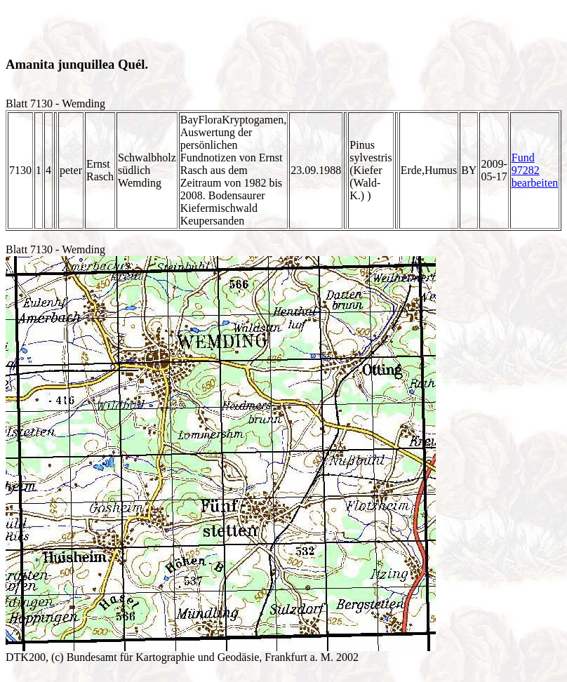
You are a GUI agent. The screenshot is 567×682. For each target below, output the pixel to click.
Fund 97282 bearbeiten (535, 170)
